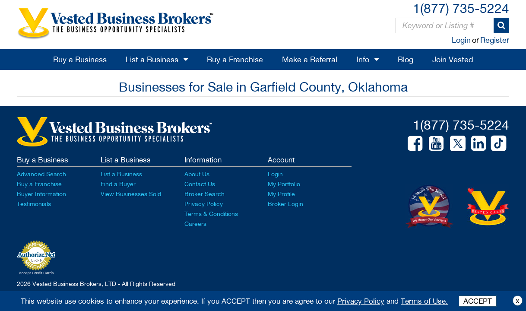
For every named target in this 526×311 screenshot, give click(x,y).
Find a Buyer (118, 184)
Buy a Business (80, 59)
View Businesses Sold (131, 193)
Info (362, 59)
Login (461, 39)
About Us (196, 174)
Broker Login (285, 203)
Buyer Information (41, 193)
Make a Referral (309, 59)
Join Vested (452, 59)
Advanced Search (41, 174)
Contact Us (199, 184)
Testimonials (34, 203)
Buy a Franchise (235, 59)
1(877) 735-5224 (461, 8)
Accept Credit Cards (36, 273)
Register (494, 39)
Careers (195, 223)
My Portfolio (284, 184)
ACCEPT (477, 301)
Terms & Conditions (211, 213)
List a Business (152, 59)
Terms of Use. (424, 301)
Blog (405, 59)
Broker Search (204, 193)
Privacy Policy (203, 203)
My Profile (281, 193)
